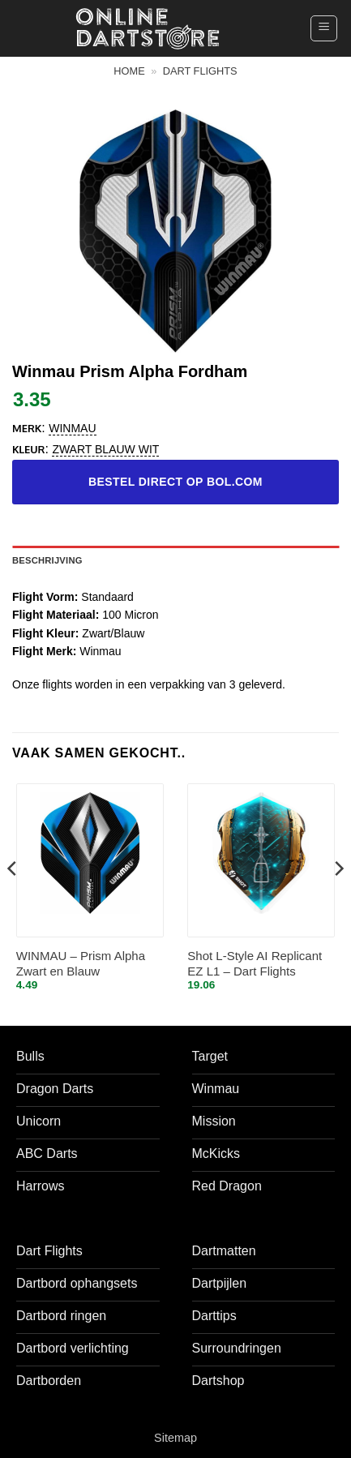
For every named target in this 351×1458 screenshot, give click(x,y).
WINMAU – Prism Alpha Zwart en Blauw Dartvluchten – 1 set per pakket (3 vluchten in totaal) (80, 964)
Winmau (72, 428)
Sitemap (175, 1437)
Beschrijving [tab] (47, 560)
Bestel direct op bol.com (175, 481)
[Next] (338, 900)
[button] (323, 28)
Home (128, 71)
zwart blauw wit (105, 449)
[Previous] (13, 900)
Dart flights (200, 71)
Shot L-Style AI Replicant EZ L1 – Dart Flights (254, 964)
